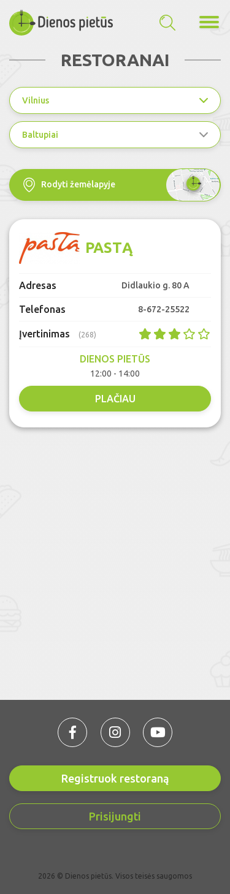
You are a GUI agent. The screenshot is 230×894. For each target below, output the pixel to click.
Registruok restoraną (115, 778)
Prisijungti (115, 816)
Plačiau (115, 398)
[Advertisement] (115, 560)
